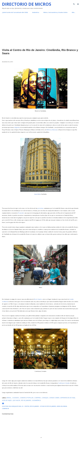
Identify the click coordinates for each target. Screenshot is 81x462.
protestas (40, 208)
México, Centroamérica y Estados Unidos (55, 12)
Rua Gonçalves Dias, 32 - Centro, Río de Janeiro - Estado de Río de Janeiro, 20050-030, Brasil (38, 406)
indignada (16, 127)
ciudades (15, 398)
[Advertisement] (40, 27)
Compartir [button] (5, 408)
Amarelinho (37, 194)
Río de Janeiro (38, 299)
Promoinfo (21, 213)
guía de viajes (7, 400)
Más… (73, 12)
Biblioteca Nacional (52, 130)
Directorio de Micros (26, 4)
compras (37, 398)
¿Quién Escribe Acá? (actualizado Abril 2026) (15, 12)
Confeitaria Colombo (64, 383)
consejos (45, 398)
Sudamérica (35, 12)
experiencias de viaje (67, 398)
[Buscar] (74, 3)
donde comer (54, 398)
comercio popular (27, 398)
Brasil (9, 398)
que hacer (16, 400)
